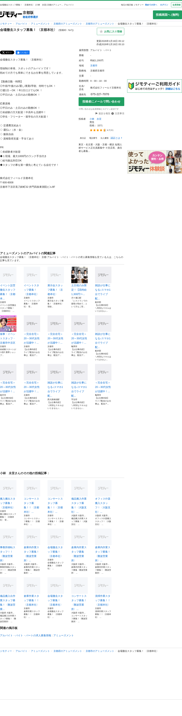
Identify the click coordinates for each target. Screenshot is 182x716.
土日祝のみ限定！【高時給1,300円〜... (79, 281)
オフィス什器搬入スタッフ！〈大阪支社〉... (103, 496)
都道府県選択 (30, 17)
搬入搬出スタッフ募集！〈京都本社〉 (8, 494)
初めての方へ (151, 5)
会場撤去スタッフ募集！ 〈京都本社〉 (56, 543)
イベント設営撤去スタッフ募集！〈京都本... (8, 283)
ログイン (164, 5)
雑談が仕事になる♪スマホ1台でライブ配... (103, 283)
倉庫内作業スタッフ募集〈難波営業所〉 (79, 545)
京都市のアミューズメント (100, 23)
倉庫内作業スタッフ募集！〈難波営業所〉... (32, 545)
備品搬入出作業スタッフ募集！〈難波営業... (8, 594)
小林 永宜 (95, 119)
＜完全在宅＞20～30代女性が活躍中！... (32, 329)
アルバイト (21, 23)
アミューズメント (40, 23)
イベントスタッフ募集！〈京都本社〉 (32, 281)
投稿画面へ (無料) (167, 14)
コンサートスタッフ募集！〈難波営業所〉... (79, 594)
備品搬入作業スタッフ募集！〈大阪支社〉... (79, 496)
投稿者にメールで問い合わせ (101, 101)
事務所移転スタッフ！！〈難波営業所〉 (8, 545)
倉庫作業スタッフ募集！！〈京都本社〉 (32, 591)
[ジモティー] (11, 14)
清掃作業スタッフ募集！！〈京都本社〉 (103, 591)
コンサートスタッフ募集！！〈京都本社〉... (32, 496)
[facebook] (23, 52)
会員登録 (176, 5)
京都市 (93, 65)
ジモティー (6, 23)
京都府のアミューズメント (68, 23)
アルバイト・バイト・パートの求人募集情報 (25, 635)
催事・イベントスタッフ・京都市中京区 (8, 329)
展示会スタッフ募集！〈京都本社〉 (56, 281)
